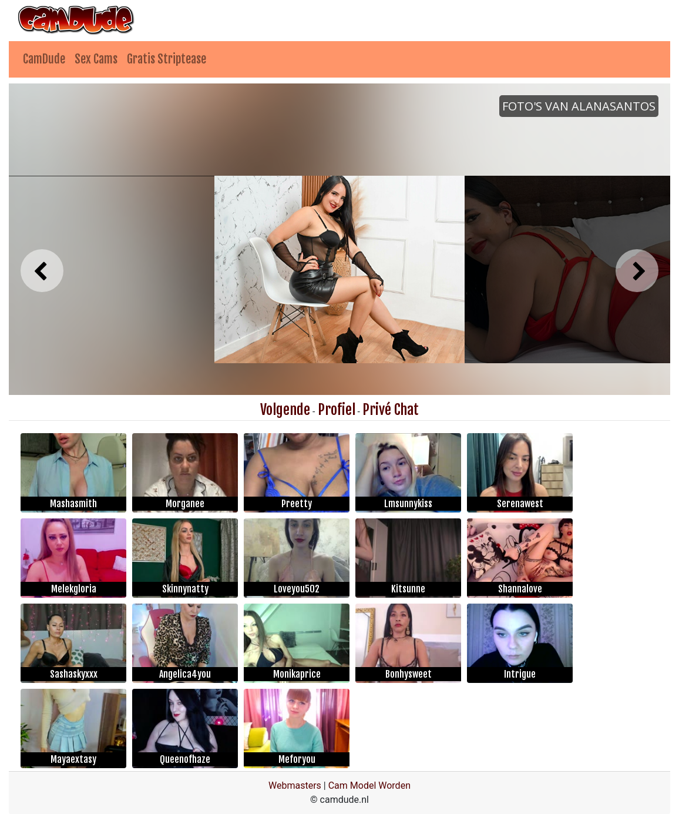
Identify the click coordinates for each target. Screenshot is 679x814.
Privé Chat (390, 409)
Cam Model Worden (369, 785)
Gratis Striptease (166, 59)
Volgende (285, 409)
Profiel (336, 409)
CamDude (44, 59)
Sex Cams (96, 59)
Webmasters (294, 785)
